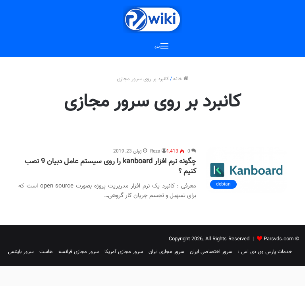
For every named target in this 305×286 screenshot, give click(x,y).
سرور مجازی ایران (166, 252)
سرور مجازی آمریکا (123, 252)
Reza (155, 151)
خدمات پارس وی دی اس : (265, 252)
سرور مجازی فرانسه (78, 252)
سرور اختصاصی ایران (211, 252)
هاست (46, 252)
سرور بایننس (21, 252)
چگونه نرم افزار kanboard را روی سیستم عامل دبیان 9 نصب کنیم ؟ (110, 166)
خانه (180, 79)
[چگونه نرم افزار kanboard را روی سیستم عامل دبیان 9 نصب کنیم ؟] (246, 170)
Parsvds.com (278, 239)
